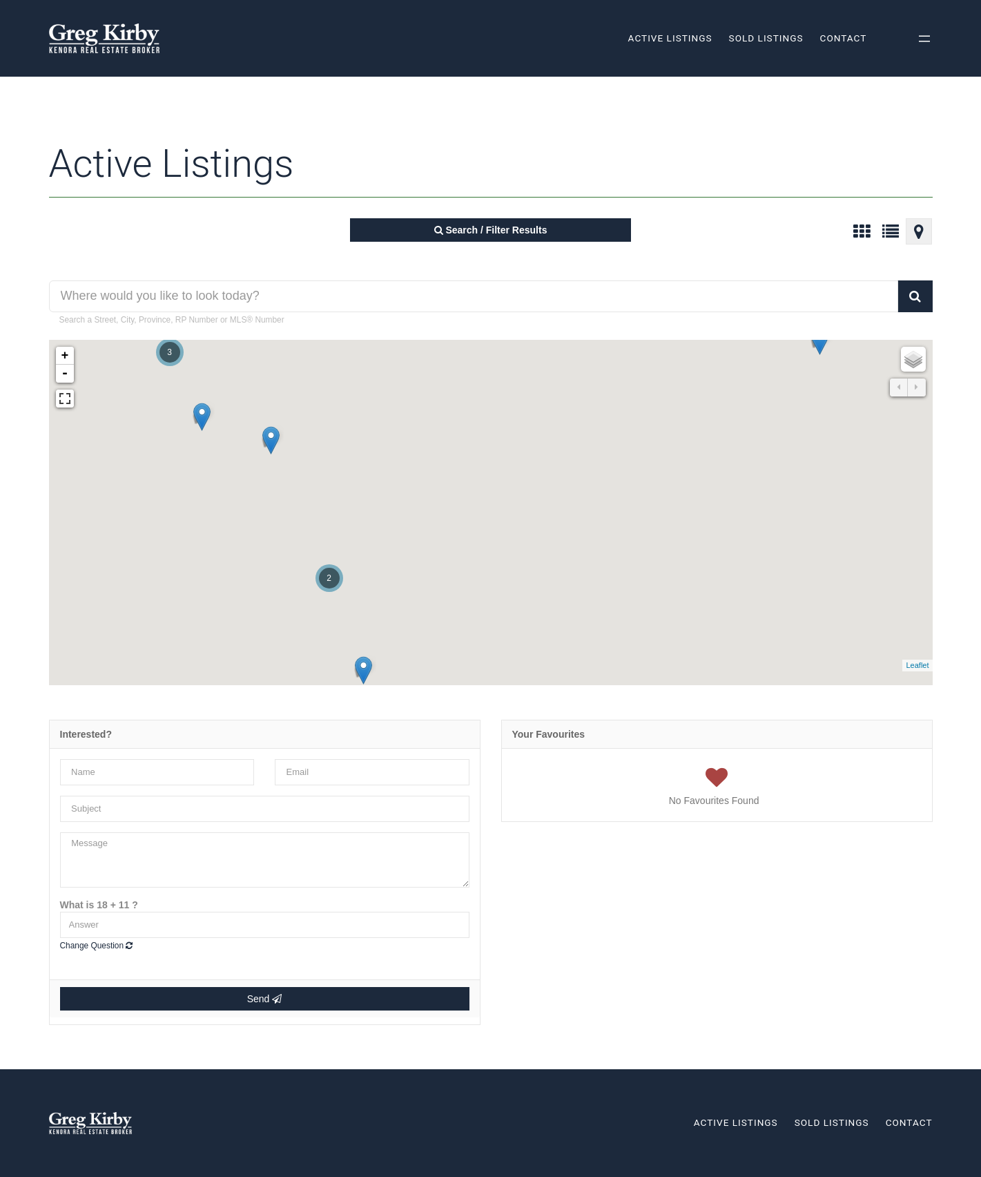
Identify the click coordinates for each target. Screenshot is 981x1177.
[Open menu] (924, 38)
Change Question (96, 945)
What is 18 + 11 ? (99, 904)
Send (264, 998)
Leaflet (917, 665)
